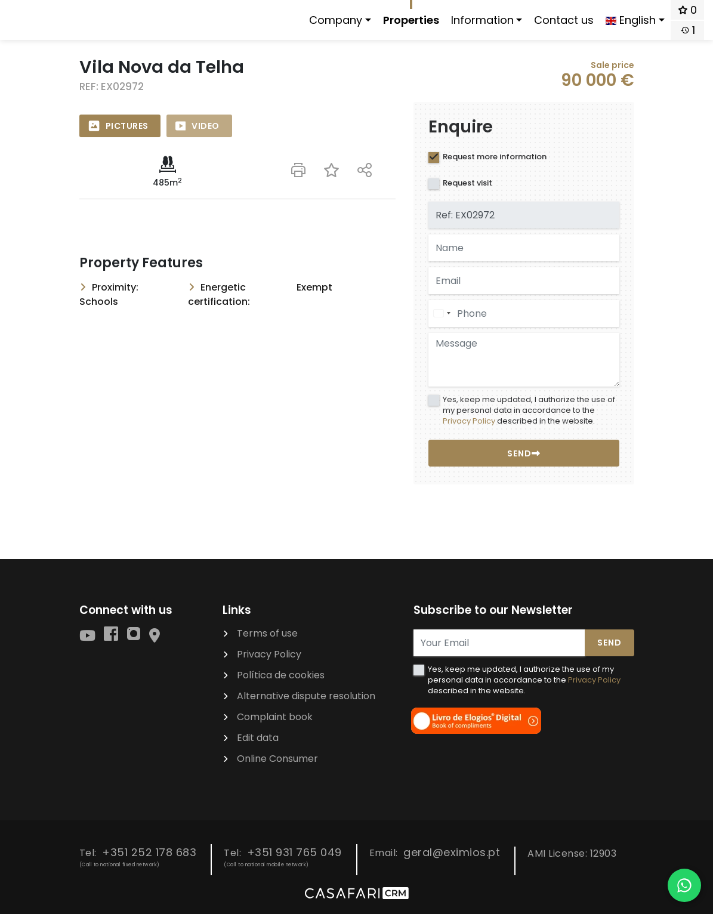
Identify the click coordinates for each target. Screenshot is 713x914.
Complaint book (275, 717)
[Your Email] (499, 642)
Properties (411, 20)
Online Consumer (277, 758)
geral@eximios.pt (451, 852)
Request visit (467, 183)
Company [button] (335, 20)
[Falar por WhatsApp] (684, 885)
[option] (237, 102)
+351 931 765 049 (294, 852)
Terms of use (267, 633)
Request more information (495, 156)
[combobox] (441, 313)
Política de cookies (281, 675)
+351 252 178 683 (149, 852)
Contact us (564, 20)
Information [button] (482, 20)
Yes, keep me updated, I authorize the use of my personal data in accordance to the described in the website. (529, 410)
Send (609, 643)
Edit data (258, 738)
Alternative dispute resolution (306, 696)
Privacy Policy (469, 421)
